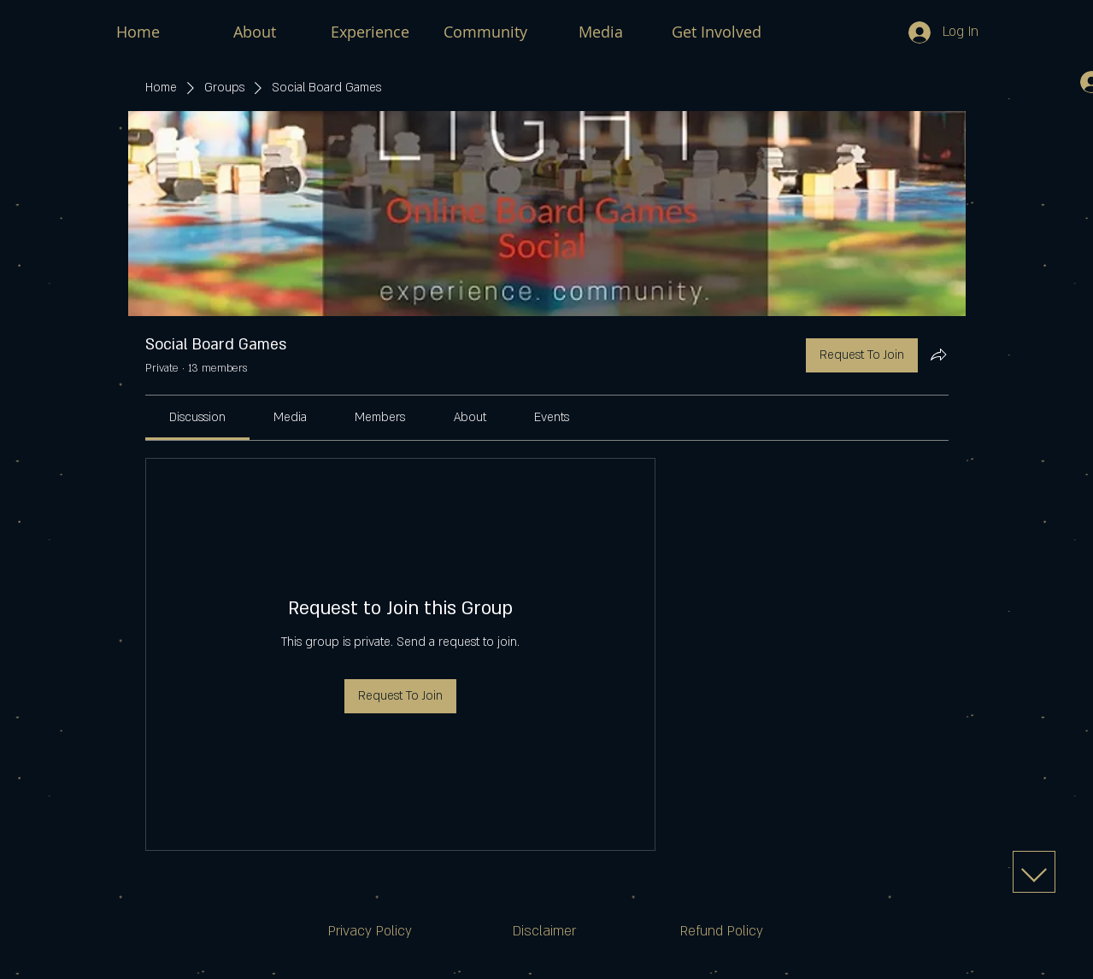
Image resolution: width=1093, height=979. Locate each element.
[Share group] (938, 354)
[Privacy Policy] (370, 932)
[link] (197, 417)
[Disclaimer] (544, 932)
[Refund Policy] (722, 932)
